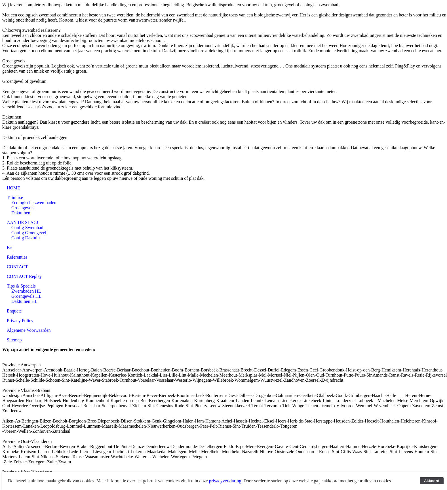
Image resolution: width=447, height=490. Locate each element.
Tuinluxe (15, 197)
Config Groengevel (28, 232)
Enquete (14, 311)
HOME (13, 187)
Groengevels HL (26, 296)
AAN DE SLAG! (22, 222)
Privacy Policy (20, 320)
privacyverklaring (225, 480)
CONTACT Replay (24, 276)
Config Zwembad (27, 227)
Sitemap (14, 339)
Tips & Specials (21, 286)
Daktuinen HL (24, 301)
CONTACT (17, 266)
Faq (10, 247)
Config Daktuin (25, 237)
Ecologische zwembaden (33, 202)
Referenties (17, 257)
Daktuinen (20, 212)
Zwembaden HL (26, 291)
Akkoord (431, 481)
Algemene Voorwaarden (28, 330)
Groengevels (22, 207)
